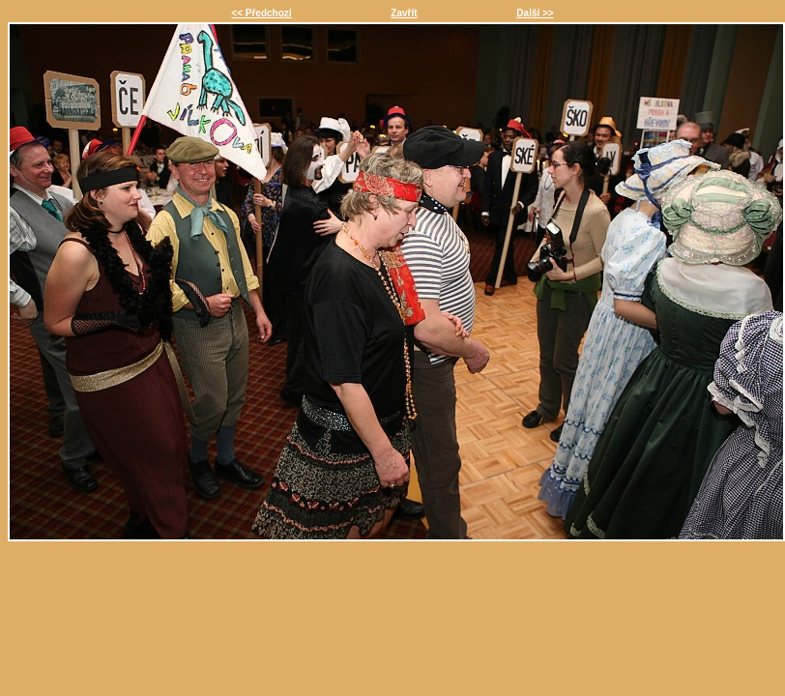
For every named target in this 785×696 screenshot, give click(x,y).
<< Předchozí (261, 13)
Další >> (534, 13)
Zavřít (404, 13)
